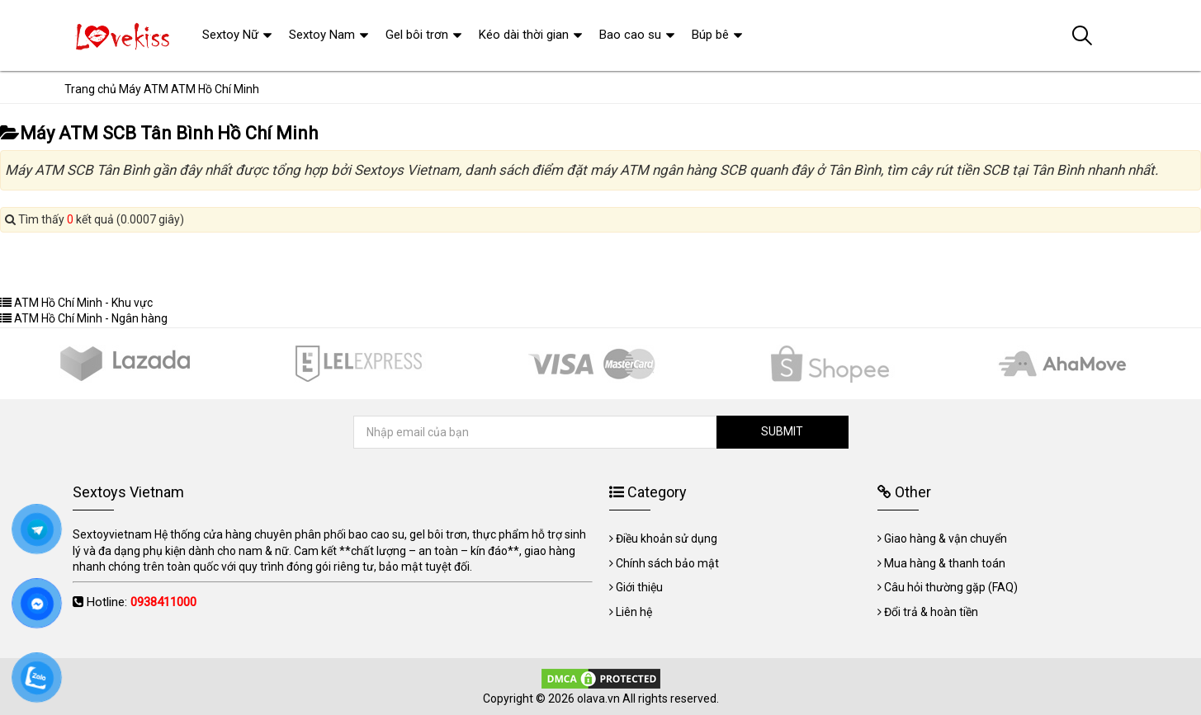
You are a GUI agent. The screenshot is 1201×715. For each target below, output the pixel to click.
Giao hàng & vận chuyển (945, 538)
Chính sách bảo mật (667, 563)
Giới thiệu (639, 587)
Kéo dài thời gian (524, 34)
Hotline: (141, 602)
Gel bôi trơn (416, 34)
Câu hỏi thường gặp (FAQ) (951, 587)
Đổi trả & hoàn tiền (931, 612)
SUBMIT (782, 431)
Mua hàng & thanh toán (944, 563)
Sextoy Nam (322, 34)
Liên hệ (634, 612)
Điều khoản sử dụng (666, 538)
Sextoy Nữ (230, 34)
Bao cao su (630, 34)
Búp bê (710, 34)
